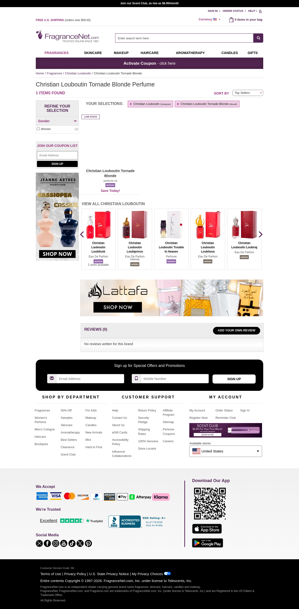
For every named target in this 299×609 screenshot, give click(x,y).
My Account (197, 410)
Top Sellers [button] (242, 93)
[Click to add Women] (57, 129)
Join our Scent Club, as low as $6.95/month (149, 3)
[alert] (210, 19)
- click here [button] (149, 63)
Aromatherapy (70, 432)
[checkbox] (57, 129)
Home (40, 73)
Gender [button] (57, 121)
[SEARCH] (258, 38)
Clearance (67, 447)
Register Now (198, 418)
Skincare (93, 53)
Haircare (150, 53)
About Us (118, 425)
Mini (88, 440)
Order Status (233, 10)
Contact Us (119, 418)
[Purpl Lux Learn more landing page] (225, 432)
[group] (98, 239)
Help (251, 10)
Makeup (121, 53)
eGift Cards (119, 432)
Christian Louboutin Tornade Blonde (206, 104)
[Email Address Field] (57, 155)
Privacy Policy (75, 574)
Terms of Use (50, 574)
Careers (168, 441)
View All (113, 204)
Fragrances (57, 53)
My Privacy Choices (147, 574)
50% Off (66, 410)
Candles (90, 425)
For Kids (91, 410)
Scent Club (68, 454)
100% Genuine (148, 441)
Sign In (213, 10)
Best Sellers (69, 440)
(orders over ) (63, 20)
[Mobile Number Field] (175, 378)
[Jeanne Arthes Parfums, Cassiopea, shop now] (57, 219)
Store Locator (147, 448)
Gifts (253, 53)
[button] (110, 149)
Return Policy (147, 410)
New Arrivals (93, 432)
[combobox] (189, 38)
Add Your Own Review (236, 330)
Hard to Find (93, 447)
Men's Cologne (45, 429)
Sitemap (168, 422)
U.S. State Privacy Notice (109, 574)
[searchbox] (184, 38)
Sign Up (57, 164)
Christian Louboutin (78, 73)
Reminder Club (226, 418)
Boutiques (41, 444)
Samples (66, 418)
